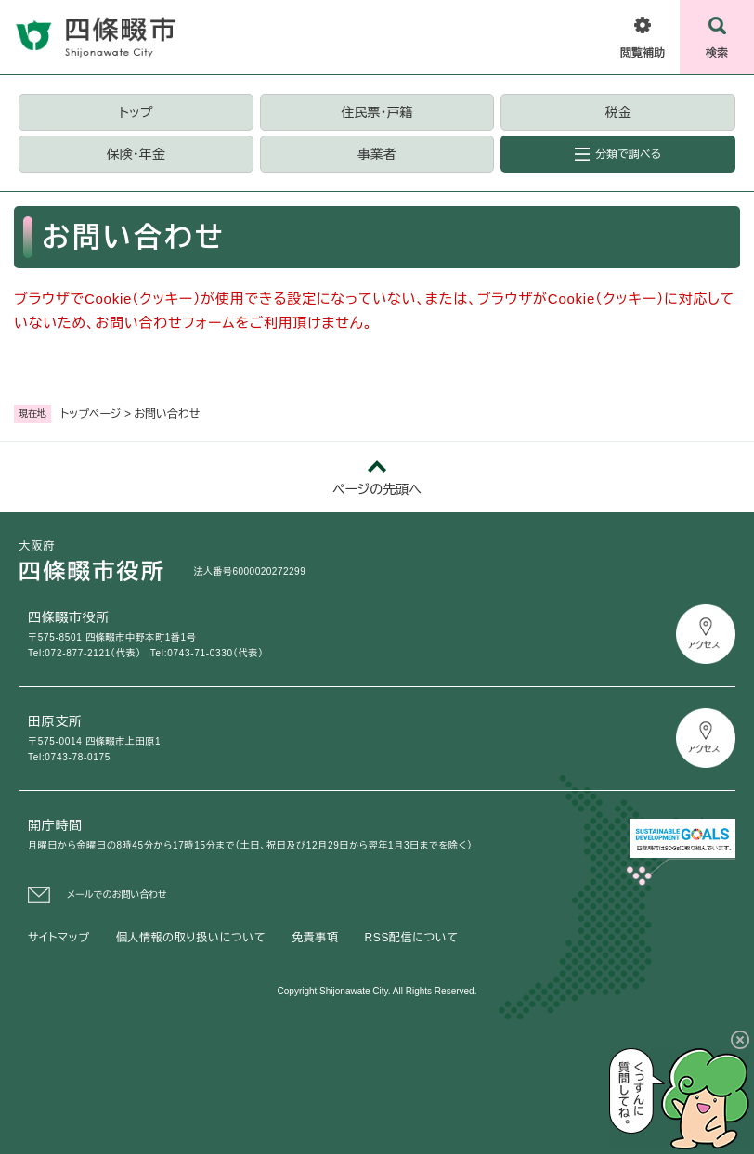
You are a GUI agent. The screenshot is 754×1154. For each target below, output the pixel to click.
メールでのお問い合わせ (117, 894)
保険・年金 (136, 154)
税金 (618, 112)
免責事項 (315, 937)
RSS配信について (412, 937)
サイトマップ (59, 937)
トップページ (91, 414)
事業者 (377, 154)
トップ (135, 112)
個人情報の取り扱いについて (191, 937)
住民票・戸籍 (376, 112)
